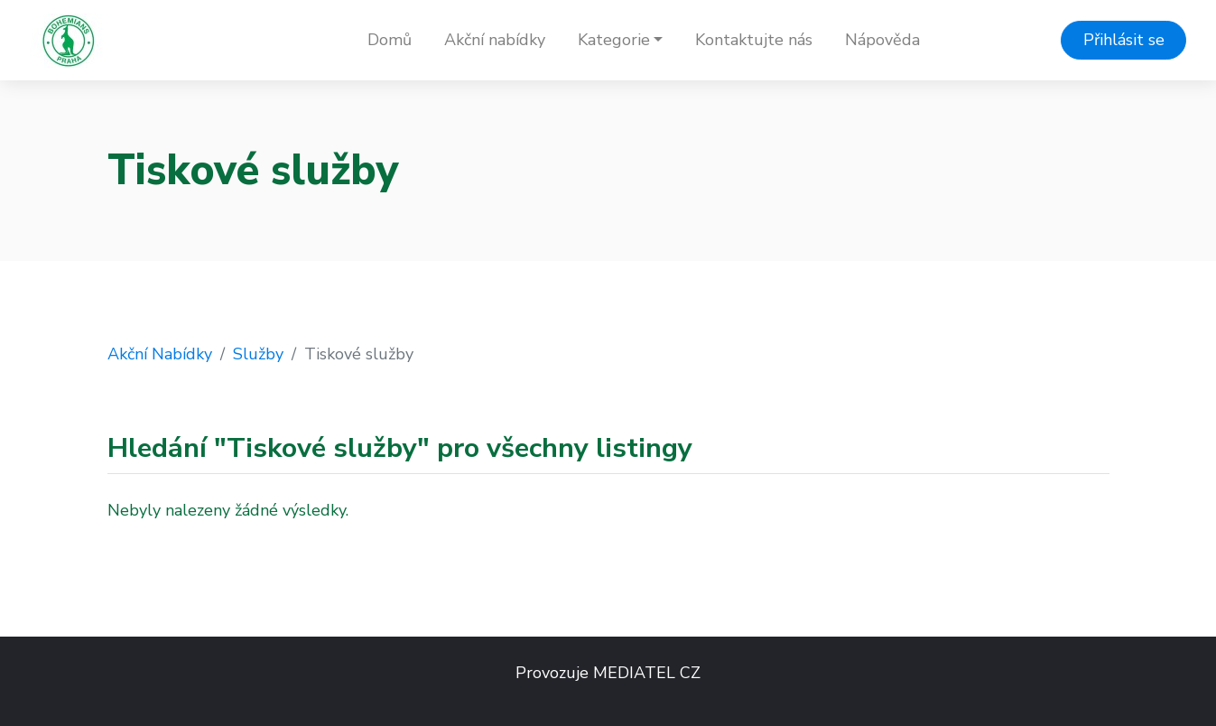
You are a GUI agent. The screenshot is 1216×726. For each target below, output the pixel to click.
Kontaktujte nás (753, 40)
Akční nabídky (494, 40)
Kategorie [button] (614, 40)
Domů (389, 40)
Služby (258, 354)
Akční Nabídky (159, 354)
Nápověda (882, 40)
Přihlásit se (1124, 40)
